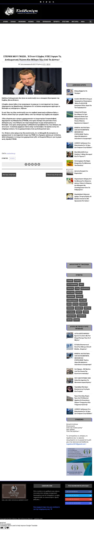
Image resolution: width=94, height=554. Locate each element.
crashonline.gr (10, 153)
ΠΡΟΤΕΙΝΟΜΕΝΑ (72, 284)
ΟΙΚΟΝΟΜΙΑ (22, 21)
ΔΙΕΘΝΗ (69, 319)
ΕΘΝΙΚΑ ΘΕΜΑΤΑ (72, 300)
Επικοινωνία (70, 426)
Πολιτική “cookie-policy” (74, 428)
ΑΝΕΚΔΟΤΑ (79, 308)
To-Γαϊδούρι (70, 312)
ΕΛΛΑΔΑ (13, 21)
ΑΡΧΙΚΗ (5, 21)
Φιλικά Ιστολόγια (72, 424)
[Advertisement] (47, 40)
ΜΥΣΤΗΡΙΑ (75, 21)
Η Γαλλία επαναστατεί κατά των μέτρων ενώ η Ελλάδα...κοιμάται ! (82, 347)
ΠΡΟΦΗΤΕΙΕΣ (71, 316)
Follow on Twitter (79, 495)
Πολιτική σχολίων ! (72, 431)
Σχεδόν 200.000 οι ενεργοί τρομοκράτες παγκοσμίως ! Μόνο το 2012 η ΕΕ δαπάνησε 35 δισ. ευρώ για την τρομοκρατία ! (83, 103)
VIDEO (5, 25)
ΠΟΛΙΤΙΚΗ (79, 292)
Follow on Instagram (79, 503)
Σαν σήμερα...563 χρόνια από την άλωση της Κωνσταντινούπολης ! (82, 371)
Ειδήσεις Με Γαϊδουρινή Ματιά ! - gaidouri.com (27, 519)
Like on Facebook (79, 491)
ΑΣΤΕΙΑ (75, 304)
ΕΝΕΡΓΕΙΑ (87, 308)
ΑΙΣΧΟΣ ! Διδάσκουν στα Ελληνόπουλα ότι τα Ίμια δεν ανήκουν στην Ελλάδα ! (83, 145)
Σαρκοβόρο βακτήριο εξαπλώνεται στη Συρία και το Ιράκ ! (82, 389)
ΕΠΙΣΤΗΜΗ (65, 21)
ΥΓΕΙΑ (38, 21)
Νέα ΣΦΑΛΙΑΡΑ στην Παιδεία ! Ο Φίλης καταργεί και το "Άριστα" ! (83, 154)
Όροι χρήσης (70, 429)
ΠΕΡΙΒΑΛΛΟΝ (47, 21)
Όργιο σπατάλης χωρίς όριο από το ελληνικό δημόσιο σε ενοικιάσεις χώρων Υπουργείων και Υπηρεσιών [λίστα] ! (82, 400)
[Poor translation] (7, 527)
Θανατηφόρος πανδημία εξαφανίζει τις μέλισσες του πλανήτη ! (82, 163)
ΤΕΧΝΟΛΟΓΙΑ (81, 316)
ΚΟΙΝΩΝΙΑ (79, 296)
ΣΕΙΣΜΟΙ (76, 319)
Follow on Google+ (79, 499)
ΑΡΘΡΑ (86, 312)
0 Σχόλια (38, 64)
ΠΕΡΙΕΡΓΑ (56, 21)
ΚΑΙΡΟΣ (79, 312)
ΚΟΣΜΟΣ (31, 21)
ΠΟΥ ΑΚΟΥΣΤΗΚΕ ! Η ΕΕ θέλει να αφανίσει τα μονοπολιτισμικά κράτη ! (82, 380)
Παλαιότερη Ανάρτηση (54, 175)
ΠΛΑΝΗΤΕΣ (83, 304)
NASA (82, 21)
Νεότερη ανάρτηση (9, 175)
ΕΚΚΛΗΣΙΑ (70, 308)
